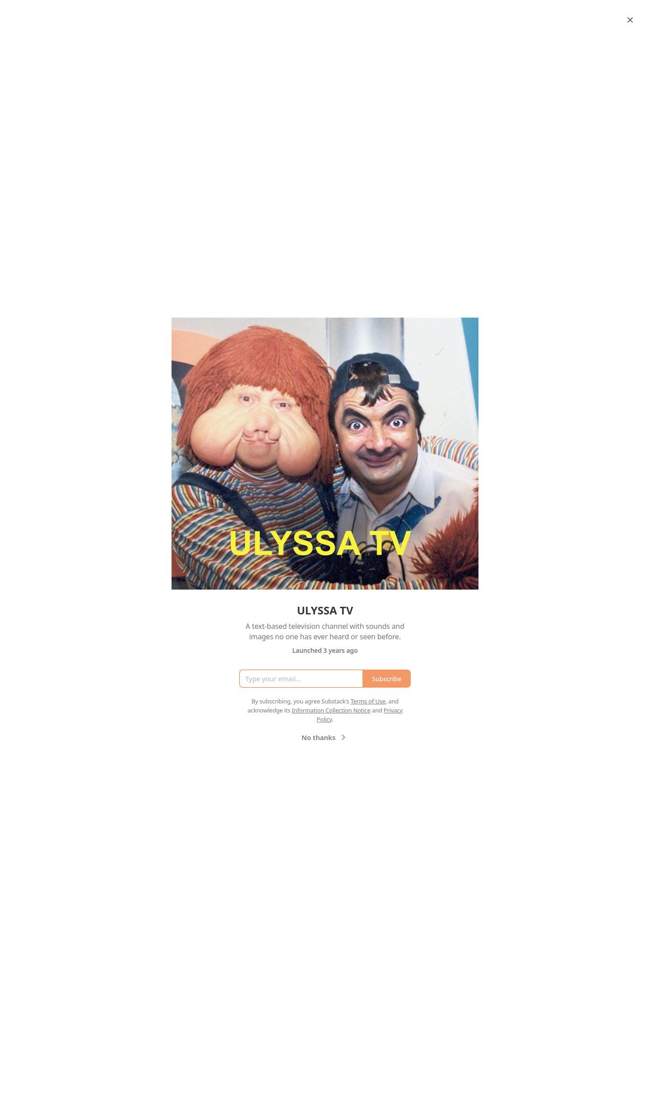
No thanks (325, 737)
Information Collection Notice (331, 710)
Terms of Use (368, 701)
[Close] (630, 20)
